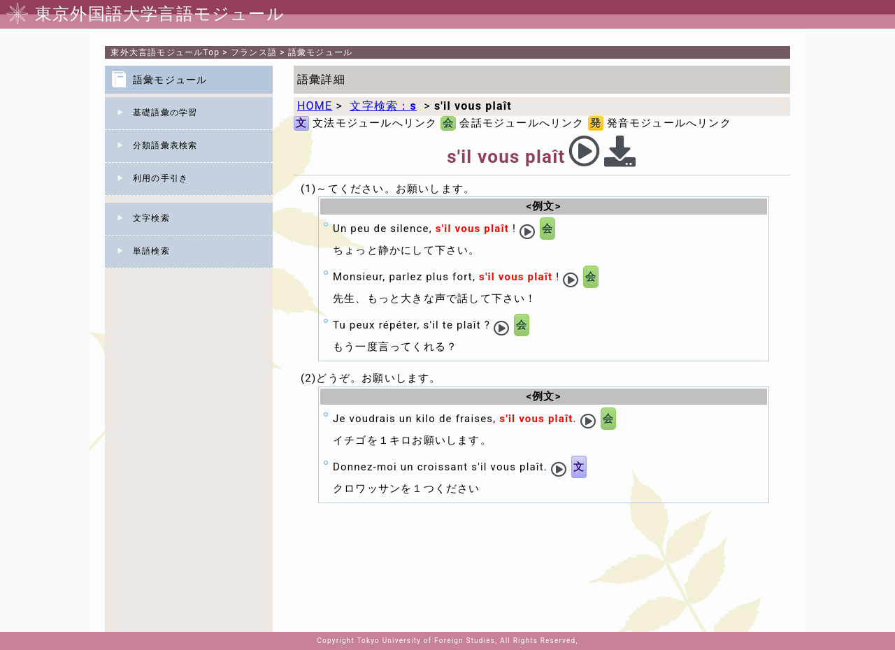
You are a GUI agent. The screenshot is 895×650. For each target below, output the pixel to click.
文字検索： (383, 106)
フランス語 (254, 52)
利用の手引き (160, 178)
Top (165, 52)
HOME (314, 106)
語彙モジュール (320, 52)
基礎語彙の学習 (165, 112)
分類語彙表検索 (165, 145)
